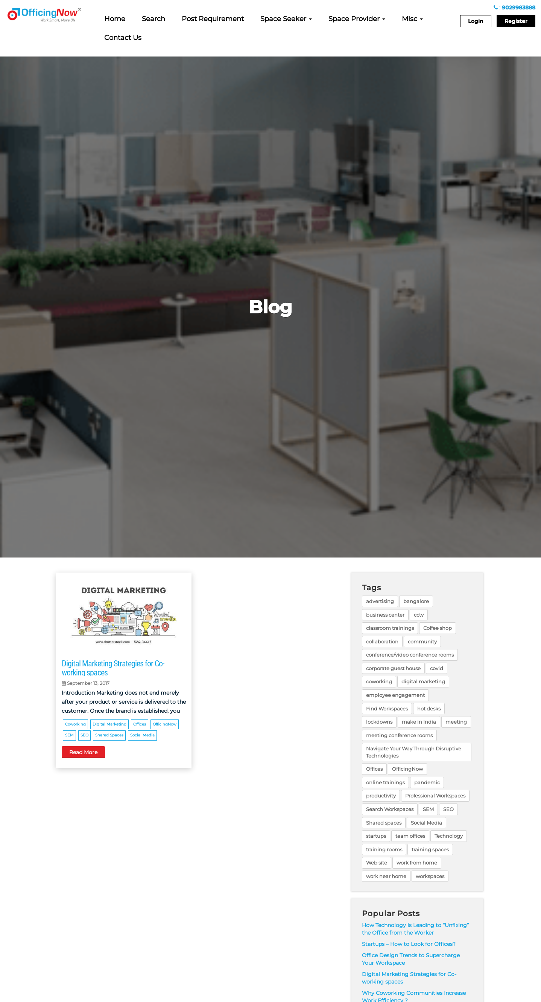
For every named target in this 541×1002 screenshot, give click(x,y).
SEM (69, 735)
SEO (84, 735)
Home (114, 19)
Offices (139, 724)
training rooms (384, 849)
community (422, 641)
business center (385, 615)
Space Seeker (286, 19)
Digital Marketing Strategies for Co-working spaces (113, 668)
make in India (419, 722)
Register (516, 21)
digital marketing (109, 724)
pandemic (427, 782)
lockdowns (379, 722)
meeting (456, 722)
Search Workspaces (389, 809)
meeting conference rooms (399, 735)
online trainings (385, 782)
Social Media (142, 735)
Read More (83, 752)
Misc (412, 19)
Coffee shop (437, 628)
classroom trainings (390, 628)
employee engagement (395, 695)
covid (436, 668)
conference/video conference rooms (410, 655)
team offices (410, 836)
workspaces (430, 876)
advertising (380, 601)
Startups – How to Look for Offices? (409, 944)
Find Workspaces (387, 709)
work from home (417, 863)
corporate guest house (393, 668)
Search (153, 19)
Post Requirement (213, 19)
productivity (381, 796)
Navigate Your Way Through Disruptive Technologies (413, 752)
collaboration (382, 641)
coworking (75, 724)
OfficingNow (164, 724)
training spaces (430, 849)
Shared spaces (109, 735)
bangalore (416, 601)
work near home (386, 876)
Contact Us (122, 38)
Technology (449, 836)
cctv (419, 615)
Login (475, 21)
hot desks (429, 709)
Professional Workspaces (435, 796)
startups (376, 836)
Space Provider (356, 19)
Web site (376, 863)
